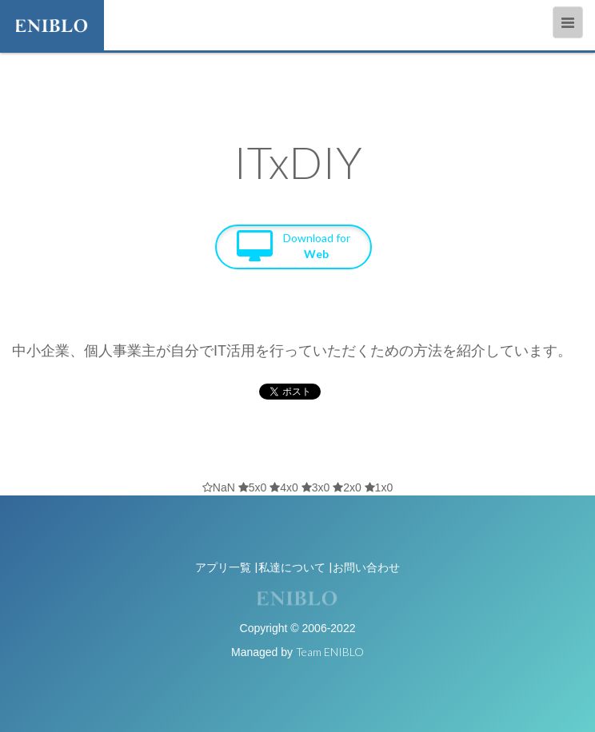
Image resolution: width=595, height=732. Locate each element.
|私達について (289, 567)
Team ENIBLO (330, 651)
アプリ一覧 (223, 567)
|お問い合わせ (364, 567)
